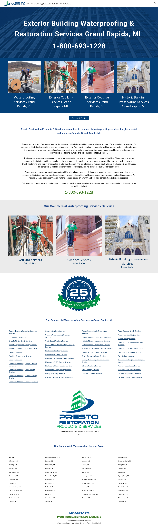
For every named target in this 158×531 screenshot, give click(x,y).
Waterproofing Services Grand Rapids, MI (24, 101)
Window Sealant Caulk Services (130, 377)
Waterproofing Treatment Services (130, 348)
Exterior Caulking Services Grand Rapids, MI (61, 101)
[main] (79, 32)
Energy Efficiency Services (55, 373)
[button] (155, 3)
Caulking (24, 259)
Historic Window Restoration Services (96, 345)
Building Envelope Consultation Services (24, 348)
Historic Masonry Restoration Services (96, 341)
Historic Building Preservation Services (96, 337)
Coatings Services (15, 360)
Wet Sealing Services (126, 356)
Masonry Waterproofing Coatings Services (97, 348)
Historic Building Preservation (128, 259)
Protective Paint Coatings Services (94, 352)
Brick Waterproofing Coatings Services (23, 345)
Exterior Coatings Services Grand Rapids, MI (97, 101)
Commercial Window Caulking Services (23, 382)
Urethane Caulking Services (92, 373)
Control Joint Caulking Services (57, 341)
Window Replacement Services (129, 373)
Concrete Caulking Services (55, 331)
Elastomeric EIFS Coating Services (58, 362)
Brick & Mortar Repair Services (20, 341)
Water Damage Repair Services (129, 331)
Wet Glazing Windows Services (129, 352)
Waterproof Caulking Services (129, 335)
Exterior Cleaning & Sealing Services (59, 377)
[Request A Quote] (79, 118)
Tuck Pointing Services (90, 370)
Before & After (30, 263)
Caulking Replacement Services (20, 356)
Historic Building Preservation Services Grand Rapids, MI (134, 101)
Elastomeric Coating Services (56, 355)
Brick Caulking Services (17, 337)
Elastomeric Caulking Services (56, 351)
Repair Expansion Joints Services (94, 356)
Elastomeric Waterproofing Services (58, 370)
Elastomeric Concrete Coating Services (59, 358)
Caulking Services (15, 352)
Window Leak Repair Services (129, 366)
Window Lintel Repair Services (129, 370)
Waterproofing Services (126, 339)
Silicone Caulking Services (91, 366)
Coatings (73, 260)
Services (36, 259)
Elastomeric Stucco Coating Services (58, 366)
